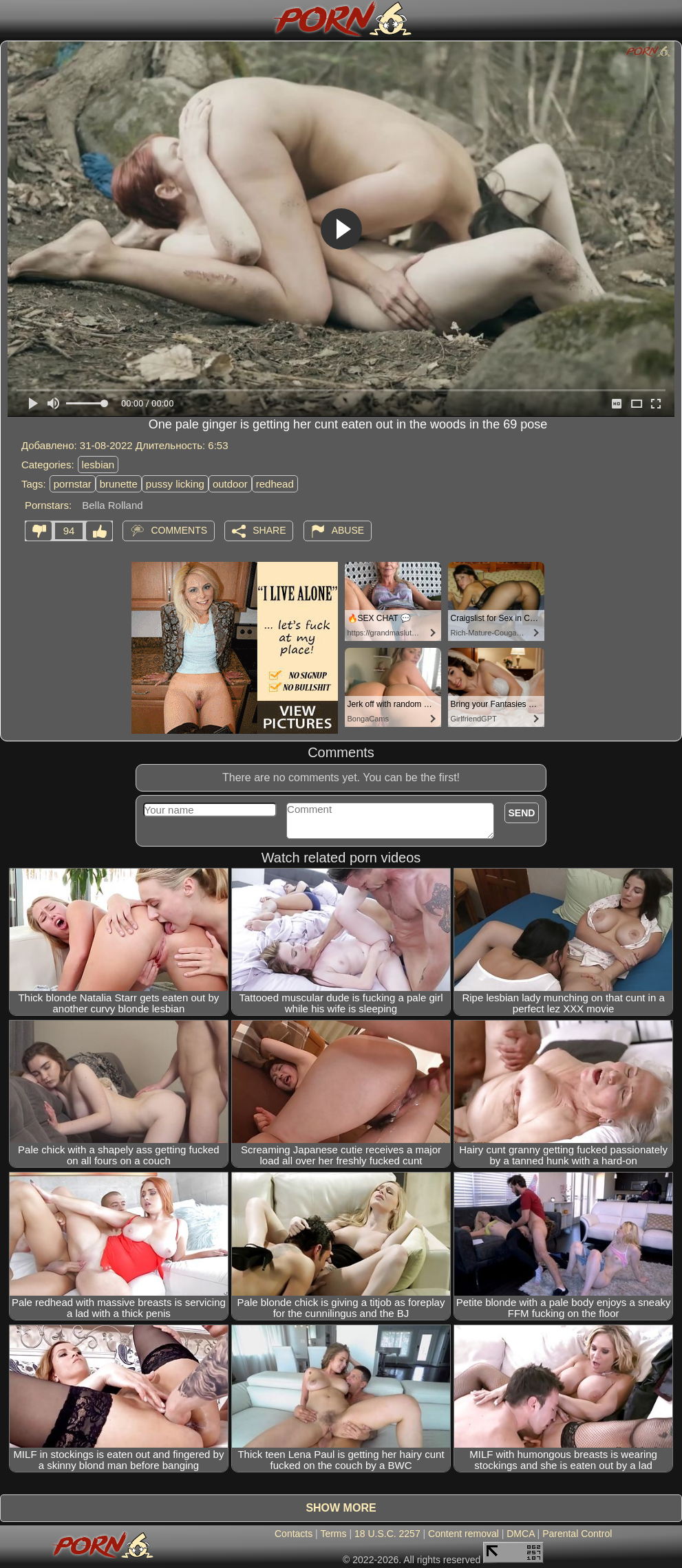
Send (522, 812)
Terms (333, 1533)
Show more (341, 1508)
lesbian (98, 464)
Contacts (293, 1533)
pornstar (73, 484)
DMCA (520, 1533)
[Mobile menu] (12, 19)
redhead (275, 484)
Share (269, 529)
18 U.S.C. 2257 (387, 1533)
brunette (119, 484)
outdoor (230, 484)
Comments (179, 529)
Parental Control (577, 1533)
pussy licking (175, 484)
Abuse (348, 529)
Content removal (463, 1533)
